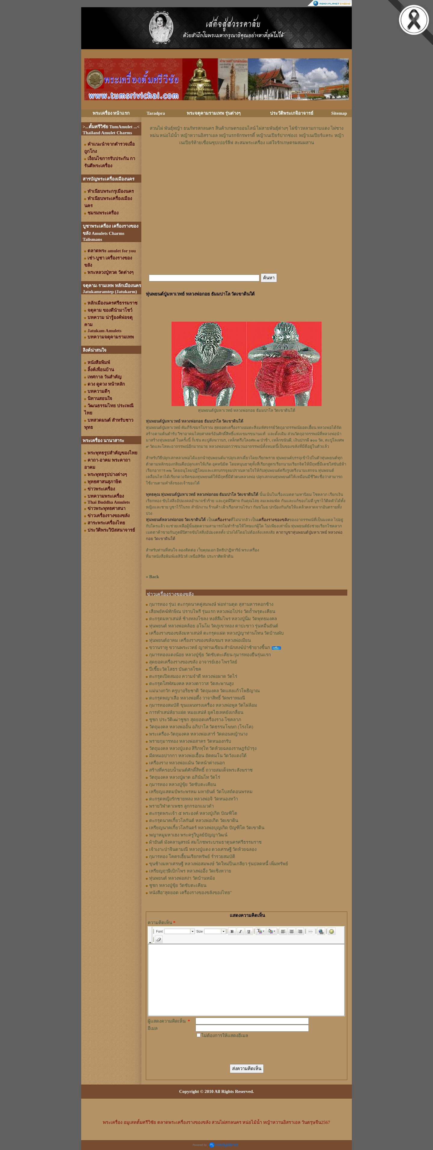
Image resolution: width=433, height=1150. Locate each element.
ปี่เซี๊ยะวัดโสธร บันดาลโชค (175, 669)
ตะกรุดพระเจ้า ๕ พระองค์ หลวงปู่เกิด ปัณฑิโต (193, 813)
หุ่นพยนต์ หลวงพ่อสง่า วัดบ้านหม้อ (182, 878)
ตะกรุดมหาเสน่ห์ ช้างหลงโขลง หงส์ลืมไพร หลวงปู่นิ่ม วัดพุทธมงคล (213, 618)
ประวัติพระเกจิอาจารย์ (291, 113)
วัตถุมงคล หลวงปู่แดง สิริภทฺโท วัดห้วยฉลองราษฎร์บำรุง (202, 748)
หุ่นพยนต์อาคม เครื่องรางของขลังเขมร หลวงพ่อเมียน (200, 640)
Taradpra (155, 113)
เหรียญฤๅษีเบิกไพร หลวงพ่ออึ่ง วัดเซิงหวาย (190, 871)
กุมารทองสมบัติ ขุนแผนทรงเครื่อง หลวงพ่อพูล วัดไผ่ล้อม (203, 705)
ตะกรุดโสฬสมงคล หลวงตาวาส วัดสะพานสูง (191, 683)
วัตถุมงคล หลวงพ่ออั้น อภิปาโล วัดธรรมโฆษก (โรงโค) (201, 726)
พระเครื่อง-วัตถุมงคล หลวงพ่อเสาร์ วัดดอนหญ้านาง (198, 734)
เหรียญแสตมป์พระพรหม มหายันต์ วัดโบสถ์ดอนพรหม (201, 791)
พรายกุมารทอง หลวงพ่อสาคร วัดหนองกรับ (190, 741)
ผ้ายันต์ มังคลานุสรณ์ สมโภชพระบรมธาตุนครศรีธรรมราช (205, 842)
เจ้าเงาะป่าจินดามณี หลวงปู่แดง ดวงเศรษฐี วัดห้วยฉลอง (202, 849)
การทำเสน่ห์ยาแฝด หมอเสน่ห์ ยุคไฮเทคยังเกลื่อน (196, 712)
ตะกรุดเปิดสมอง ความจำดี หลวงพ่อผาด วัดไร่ (193, 676)
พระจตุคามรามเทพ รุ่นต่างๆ (214, 113)
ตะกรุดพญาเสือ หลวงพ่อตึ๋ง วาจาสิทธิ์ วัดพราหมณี (197, 698)
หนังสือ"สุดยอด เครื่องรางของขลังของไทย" (190, 892)
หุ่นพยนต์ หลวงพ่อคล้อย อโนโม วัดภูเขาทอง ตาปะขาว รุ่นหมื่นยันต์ (213, 626)
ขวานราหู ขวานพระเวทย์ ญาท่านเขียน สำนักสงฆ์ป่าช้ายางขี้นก (209, 647)
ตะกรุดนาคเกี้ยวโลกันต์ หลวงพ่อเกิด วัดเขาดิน (193, 820)
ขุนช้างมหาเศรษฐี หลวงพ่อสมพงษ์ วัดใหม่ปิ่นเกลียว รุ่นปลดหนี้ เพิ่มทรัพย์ (218, 863)
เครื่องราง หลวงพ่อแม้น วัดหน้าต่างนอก (187, 762)
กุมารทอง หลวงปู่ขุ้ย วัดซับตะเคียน (182, 784)
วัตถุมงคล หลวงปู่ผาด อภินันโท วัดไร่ (184, 777)
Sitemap (339, 113)
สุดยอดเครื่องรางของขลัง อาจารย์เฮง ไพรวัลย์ (193, 662)
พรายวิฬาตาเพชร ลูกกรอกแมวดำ (181, 806)
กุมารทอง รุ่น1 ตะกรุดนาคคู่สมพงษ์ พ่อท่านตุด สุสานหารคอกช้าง (211, 604)
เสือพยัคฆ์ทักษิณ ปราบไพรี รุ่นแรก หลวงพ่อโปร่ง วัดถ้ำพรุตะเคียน (212, 611)
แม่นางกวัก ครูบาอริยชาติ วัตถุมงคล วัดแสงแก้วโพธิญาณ (204, 690)
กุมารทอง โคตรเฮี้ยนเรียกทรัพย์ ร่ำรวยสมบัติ (192, 856)
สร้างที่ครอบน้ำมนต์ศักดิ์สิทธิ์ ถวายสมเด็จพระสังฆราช (201, 770)
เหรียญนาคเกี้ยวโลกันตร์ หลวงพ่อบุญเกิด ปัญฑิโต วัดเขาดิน (206, 827)
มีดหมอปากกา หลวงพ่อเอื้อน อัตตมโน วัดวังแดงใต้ (198, 755)
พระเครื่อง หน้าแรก (111, 113)
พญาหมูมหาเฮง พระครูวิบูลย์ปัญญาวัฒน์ (188, 835)
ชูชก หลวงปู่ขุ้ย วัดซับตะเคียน (177, 885)
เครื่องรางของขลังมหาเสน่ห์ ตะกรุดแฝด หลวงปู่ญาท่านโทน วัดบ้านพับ (216, 633)
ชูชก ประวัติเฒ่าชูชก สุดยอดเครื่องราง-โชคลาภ (195, 719)
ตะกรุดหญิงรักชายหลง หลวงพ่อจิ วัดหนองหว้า (193, 799)
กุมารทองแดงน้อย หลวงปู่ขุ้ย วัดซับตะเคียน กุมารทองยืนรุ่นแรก (210, 654)
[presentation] (241, 1051)
